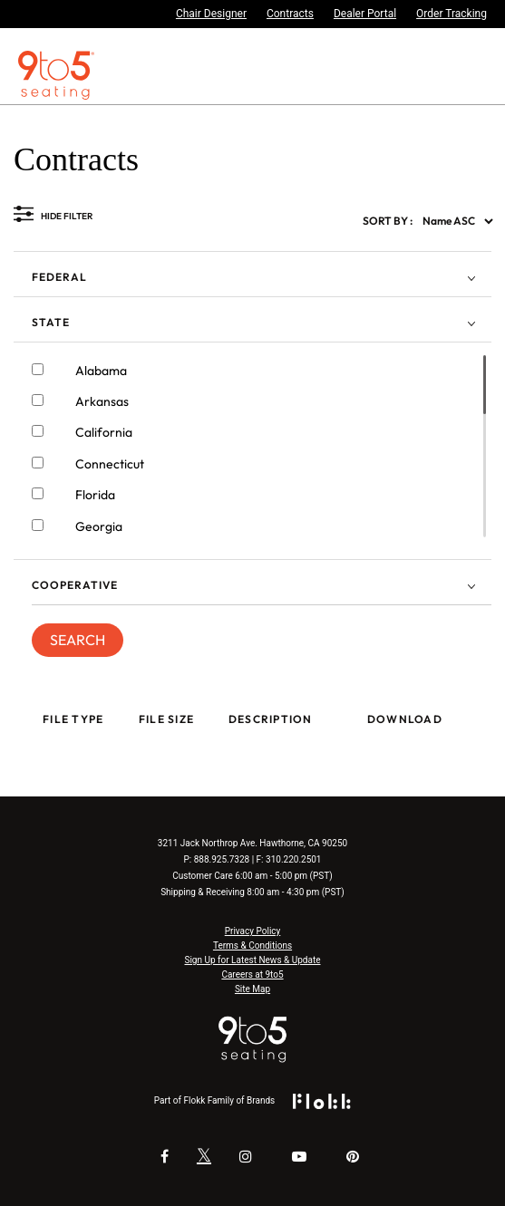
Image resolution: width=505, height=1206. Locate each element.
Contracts (290, 13)
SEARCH (77, 640)
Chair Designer (211, 13)
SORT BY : (388, 220)
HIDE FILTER (66, 216)
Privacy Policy (253, 931)
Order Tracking (451, 13)
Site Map (252, 989)
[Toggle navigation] (493, 75)
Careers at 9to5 (252, 974)
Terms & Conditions (252, 945)
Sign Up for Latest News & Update (253, 960)
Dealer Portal (365, 13)
